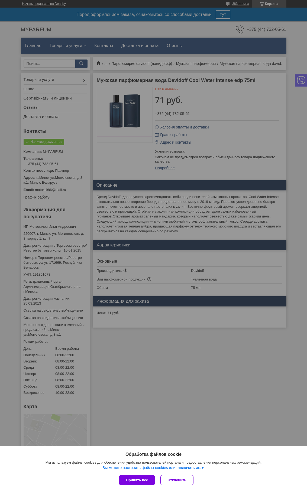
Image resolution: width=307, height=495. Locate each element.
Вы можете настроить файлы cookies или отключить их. (151, 468)
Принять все (137, 480)
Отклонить (176, 480)
